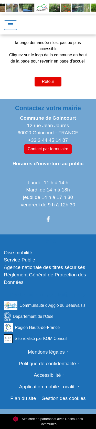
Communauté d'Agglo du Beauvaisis (45, 305)
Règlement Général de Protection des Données (45, 278)
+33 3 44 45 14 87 (48, 140)
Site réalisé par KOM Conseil (35, 338)
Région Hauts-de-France (32, 327)
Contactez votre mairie (48, 107)
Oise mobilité (18, 252)
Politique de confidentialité (47, 363)
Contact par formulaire (48, 149)
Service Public (19, 259)
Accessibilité (47, 375)
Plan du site (23, 398)
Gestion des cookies (63, 398)
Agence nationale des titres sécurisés (44, 267)
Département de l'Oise (29, 316)
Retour (48, 81)
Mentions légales (46, 352)
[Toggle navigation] (10, 25)
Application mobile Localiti (47, 386)
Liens (48, 240)
